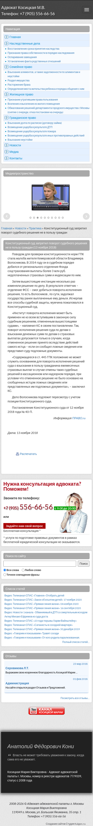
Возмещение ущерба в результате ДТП (30, 127)
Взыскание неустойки (20, 139)
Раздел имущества (19, 80)
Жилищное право (21, 94)
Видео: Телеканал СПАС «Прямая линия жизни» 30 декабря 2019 (42, 629)
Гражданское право (22, 117)
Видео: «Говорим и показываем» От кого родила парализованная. (42, 637)
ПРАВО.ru (78, 418)
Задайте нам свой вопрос (24, 526)
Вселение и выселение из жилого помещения (34, 103)
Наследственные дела (24, 43)
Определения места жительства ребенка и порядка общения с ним (46, 88)
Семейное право (20, 67)
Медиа (14, 151)
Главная (15, 37)
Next (86, 216)
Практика (35, 228)
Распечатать (28, 454)
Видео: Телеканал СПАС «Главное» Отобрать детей (34, 595)
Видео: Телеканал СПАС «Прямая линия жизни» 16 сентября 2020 (42, 608)
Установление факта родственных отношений (34, 61)
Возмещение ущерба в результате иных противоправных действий (46, 135)
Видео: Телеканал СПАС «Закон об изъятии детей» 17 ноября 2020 (43, 599)
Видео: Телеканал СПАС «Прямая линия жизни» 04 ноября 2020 (41, 603)
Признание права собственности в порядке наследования (41, 52)
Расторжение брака (19, 84)
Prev (6, 216)
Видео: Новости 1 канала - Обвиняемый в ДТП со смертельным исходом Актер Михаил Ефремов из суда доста (45, 614)
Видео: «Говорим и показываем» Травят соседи (31, 633)
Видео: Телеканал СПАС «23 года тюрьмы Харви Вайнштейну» (40, 620)
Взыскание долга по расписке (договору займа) (35, 122)
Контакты (15, 158)
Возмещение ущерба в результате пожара (32, 131)
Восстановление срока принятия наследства (33, 48)
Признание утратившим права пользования (33, 99)
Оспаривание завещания (22, 57)
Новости (15, 145)
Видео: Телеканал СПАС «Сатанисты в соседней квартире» (38, 624)
